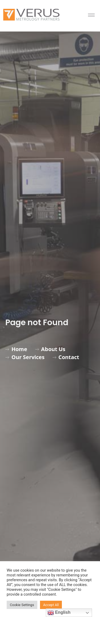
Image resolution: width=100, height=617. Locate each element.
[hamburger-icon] (91, 15)
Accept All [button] (51, 605)
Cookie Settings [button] (22, 605)
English (58, 613)
